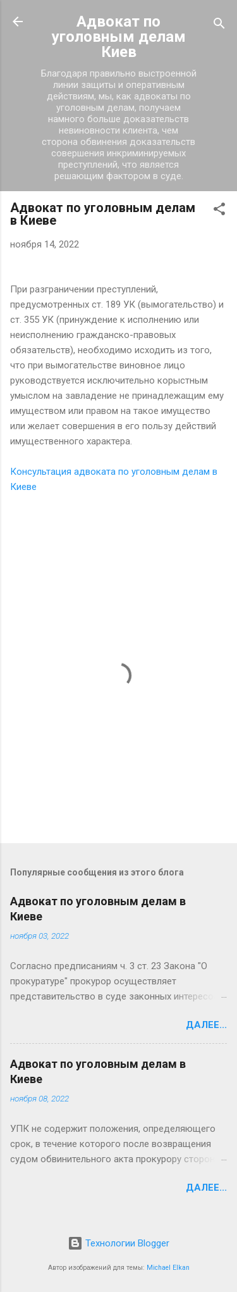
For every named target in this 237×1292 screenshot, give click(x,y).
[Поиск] (219, 25)
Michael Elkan (168, 1268)
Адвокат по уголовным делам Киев (119, 37)
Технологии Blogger (118, 1243)
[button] (219, 211)
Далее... (206, 1025)
